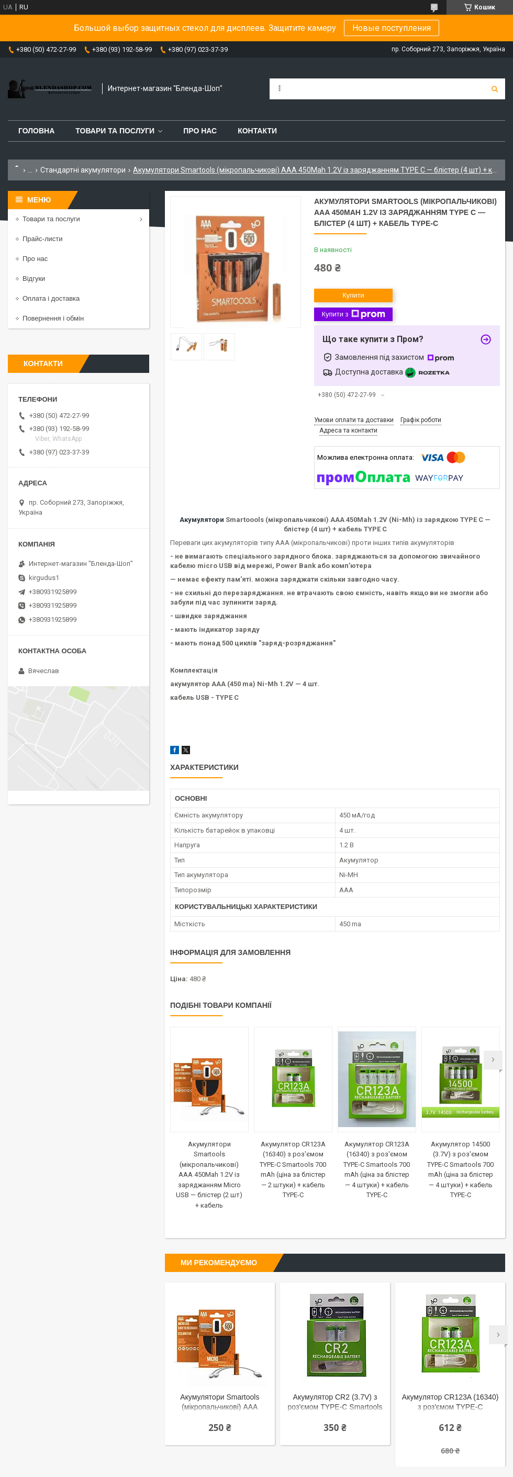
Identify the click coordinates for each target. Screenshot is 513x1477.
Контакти (257, 131)
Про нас (200, 131)
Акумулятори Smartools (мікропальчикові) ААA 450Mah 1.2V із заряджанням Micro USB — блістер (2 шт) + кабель (209, 1174)
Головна (36, 131)
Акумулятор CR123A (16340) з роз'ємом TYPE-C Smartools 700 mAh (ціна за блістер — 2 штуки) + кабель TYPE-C (450, 1403)
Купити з (353, 314)
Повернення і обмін (53, 318)
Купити (353, 295)
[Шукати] (494, 88)
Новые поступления (391, 28)
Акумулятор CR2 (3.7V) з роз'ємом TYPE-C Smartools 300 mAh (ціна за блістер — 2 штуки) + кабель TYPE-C (335, 1403)
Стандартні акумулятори (83, 170)
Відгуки (34, 278)
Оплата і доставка (51, 298)
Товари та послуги (114, 131)
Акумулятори (202, 520)
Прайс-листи (42, 239)
